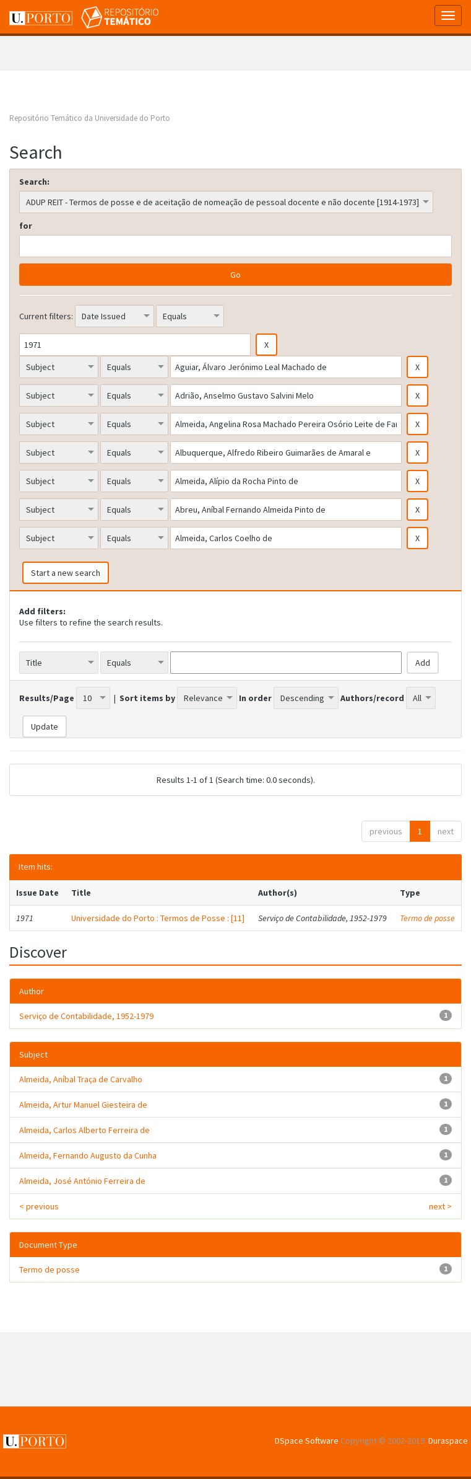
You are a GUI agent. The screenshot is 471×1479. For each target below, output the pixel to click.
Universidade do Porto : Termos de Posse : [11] (157, 918)
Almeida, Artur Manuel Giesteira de (83, 1104)
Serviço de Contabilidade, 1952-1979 (86, 1016)
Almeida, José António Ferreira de (82, 1180)
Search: (34, 181)
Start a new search (65, 572)
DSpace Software (307, 1440)
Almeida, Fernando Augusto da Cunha (88, 1155)
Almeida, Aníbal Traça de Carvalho (80, 1079)
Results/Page (46, 698)
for (25, 225)
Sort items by (147, 698)
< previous (39, 1206)
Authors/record (372, 698)
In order (255, 698)
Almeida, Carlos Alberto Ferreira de (84, 1130)
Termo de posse (427, 918)
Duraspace (448, 1440)
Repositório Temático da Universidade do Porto (89, 118)
